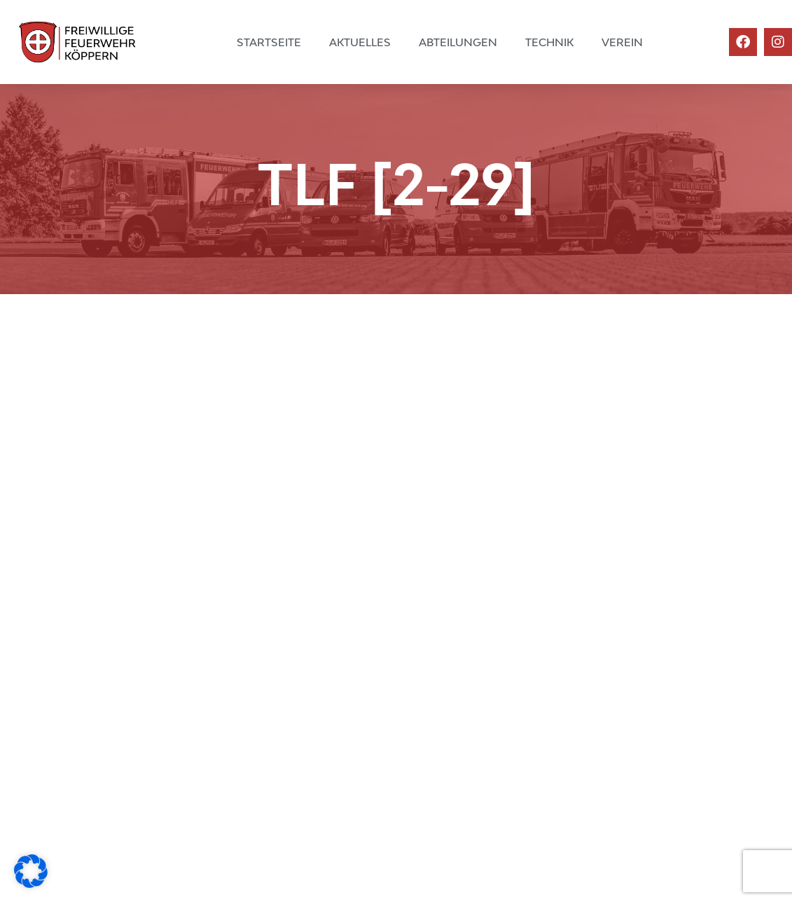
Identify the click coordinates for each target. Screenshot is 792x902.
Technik (549, 42)
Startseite (269, 42)
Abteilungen (458, 42)
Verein (622, 42)
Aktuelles (360, 42)
